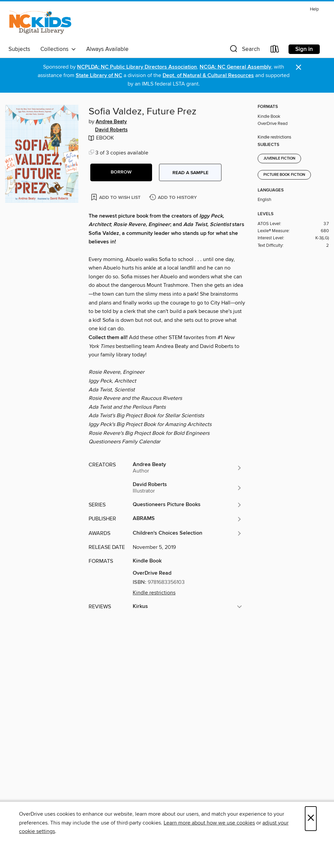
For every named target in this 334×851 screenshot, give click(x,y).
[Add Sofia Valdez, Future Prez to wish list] (116, 197)
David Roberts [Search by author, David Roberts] (111, 130)
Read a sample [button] (190, 173)
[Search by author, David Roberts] (187, 488)
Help (314, 9)
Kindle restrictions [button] (154, 592)
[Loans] (275, 50)
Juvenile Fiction (279, 158)
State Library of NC (99, 75)
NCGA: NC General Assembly (235, 67)
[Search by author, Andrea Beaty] (187, 468)
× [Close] (311, 818)
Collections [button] (58, 49)
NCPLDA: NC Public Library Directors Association (137, 67)
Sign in (304, 49)
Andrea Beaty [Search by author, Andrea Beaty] (111, 122)
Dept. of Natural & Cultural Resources (208, 75)
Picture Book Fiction (284, 174)
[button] (244, 50)
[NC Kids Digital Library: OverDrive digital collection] (40, 23)
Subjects (19, 49)
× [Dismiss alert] (298, 67)
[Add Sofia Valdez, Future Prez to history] (174, 197)
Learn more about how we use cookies (209, 822)
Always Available (107, 49)
